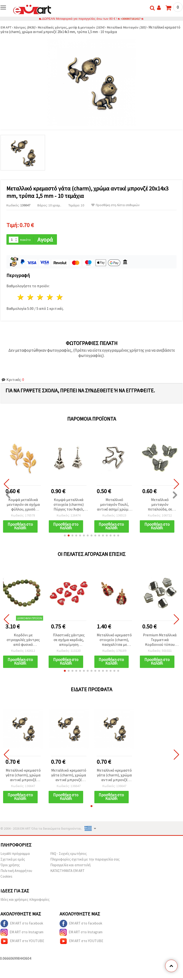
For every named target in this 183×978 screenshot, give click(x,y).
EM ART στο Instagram (21, 933)
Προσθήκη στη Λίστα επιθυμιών (115, 205)
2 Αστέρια (31, 297)
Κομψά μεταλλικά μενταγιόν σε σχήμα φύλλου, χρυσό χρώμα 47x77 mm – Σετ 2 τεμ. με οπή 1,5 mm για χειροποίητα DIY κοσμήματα (23, 504)
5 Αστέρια (60, 297)
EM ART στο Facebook (21, 924)
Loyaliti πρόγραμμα (15, 854)
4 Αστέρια (50, 297)
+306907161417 (130, 18)
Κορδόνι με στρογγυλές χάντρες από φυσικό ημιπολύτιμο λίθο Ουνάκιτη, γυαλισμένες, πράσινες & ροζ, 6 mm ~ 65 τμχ (23, 640)
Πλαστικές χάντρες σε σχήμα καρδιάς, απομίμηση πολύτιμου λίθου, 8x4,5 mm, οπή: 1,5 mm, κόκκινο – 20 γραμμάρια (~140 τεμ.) (69, 640)
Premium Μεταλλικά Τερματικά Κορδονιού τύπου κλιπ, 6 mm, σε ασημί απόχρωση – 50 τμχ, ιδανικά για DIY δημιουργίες (159, 640)
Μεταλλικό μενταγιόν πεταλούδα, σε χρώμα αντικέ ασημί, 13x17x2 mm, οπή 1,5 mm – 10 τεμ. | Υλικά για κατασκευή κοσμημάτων (159, 504)
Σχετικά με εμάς (12, 860)
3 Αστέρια (40, 297)
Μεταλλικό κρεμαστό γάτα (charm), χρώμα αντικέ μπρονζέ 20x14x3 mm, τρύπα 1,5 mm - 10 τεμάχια (23, 776)
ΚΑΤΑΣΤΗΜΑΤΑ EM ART (67, 871)
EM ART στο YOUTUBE (22, 942)
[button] (65, 536)
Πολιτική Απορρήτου (16, 871)
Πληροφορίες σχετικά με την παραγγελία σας (85, 860)
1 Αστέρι (21, 297)
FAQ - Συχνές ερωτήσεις (68, 854)
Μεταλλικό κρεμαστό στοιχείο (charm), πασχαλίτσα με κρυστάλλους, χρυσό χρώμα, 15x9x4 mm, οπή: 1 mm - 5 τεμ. (114, 640)
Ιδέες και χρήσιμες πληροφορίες (25, 900)
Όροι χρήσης (10, 866)
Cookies (6, 877)
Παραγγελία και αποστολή (70, 866)
